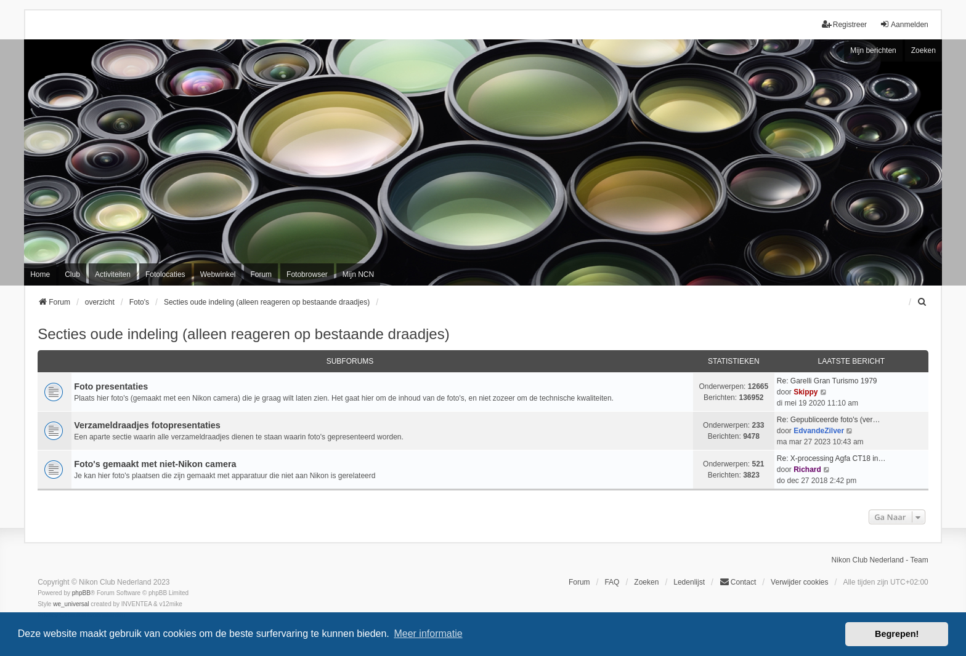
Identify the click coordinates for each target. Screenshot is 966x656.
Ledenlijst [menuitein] (689, 582)
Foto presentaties (111, 386)
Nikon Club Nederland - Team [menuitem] (880, 560)
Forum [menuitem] (261, 274)
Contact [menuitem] (738, 581)
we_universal (71, 604)
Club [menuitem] (72, 274)
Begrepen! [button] (897, 634)
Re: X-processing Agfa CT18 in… (831, 458)
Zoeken (923, 50)
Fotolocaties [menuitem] (165, 274)
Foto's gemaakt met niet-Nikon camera (155, 464)
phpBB (81, 593)
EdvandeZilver (819, 430)
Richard (807, 469)
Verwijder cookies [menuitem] (799, 582)
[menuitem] (922, 302)
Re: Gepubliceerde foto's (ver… (828, 419)
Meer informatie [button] (428, 633)
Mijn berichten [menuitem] (873, 50)
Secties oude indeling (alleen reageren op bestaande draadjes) (243, 334)
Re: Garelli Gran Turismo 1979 (827, 381)
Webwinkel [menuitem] (218, 274)
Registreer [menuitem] (844, 24)
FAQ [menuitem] (611, 582)
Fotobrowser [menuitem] (307, 274)
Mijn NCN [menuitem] (358, 274)
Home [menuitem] (40, 274)
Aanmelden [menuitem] (904, 24)
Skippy (806, 392)
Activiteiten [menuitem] (113, 274)
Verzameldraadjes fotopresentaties (147, 425)
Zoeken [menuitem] (646, 582)
